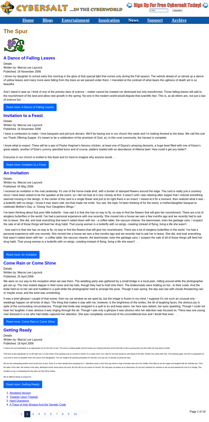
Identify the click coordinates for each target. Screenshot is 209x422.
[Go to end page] (85, 412)
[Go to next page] (81, 412)
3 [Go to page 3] (33, 414)
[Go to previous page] (16, 412)
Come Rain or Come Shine (29, 263)
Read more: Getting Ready (22, 384)
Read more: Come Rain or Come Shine (30, 321)
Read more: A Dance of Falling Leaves (30, 107)
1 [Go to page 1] (21, 414)
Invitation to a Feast (23, 115)
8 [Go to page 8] (62, 414)
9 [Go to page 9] (68, 414)
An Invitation (16, 173)
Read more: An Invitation (21, 254)
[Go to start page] (12, 412)
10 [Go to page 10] (75, 414)
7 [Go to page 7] (56, 414)
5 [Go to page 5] (45, 414)
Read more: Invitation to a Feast (26, 164)
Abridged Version (20, 392)
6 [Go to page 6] (51, 414)
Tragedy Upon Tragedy (24, 396)
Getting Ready (17, 330)
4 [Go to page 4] (39, 414)
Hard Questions (19, 400)
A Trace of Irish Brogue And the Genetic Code (38, 404)
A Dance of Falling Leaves (29, 58)
